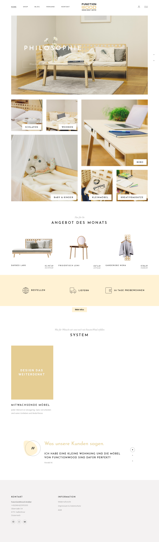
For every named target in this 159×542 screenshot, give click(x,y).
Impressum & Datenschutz (69, 506)
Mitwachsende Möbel (30, 405)
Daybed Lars (18, 265)
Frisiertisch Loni (69, 265)
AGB (60, 510)
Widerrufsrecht (64, 501)
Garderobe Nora (116, 265)
